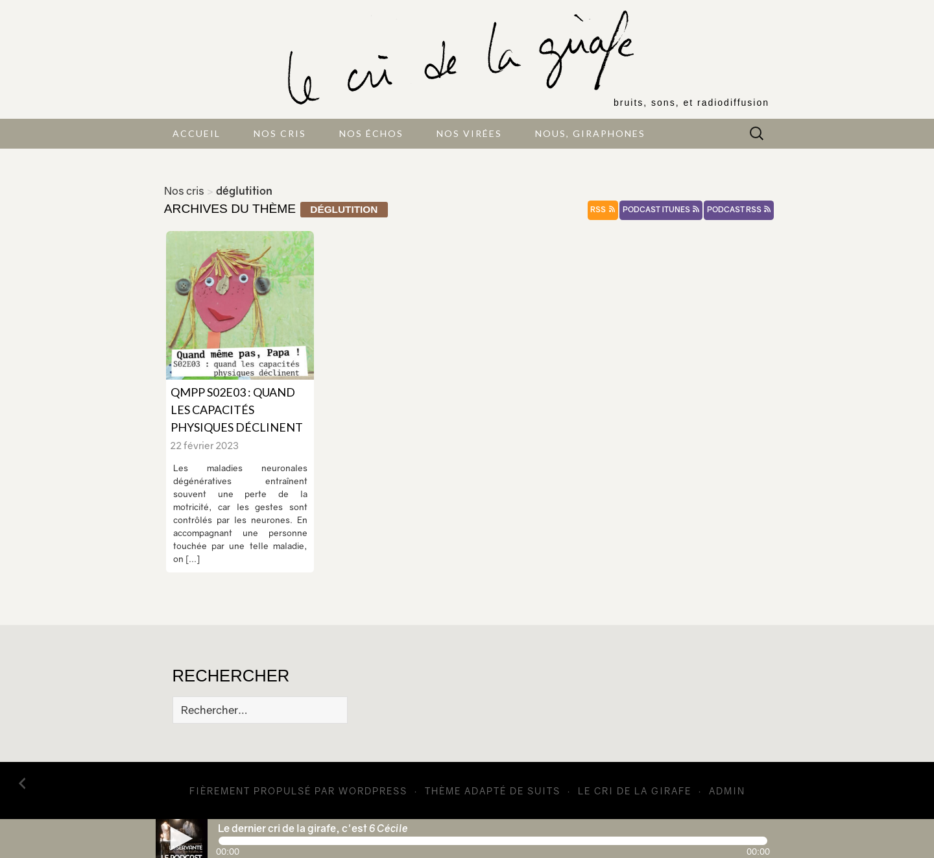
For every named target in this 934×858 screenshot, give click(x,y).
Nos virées (469, 133)
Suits (543, 790)
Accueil (197, 133)
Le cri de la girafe (634, 790)
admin (727, 790)
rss (602, 209)
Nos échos (371, 133)
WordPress (373, 790)
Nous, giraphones (590, 133)
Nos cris (280, 133)
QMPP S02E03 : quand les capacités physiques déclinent (237, 409)
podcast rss (739, 209)
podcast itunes (661, 209)
